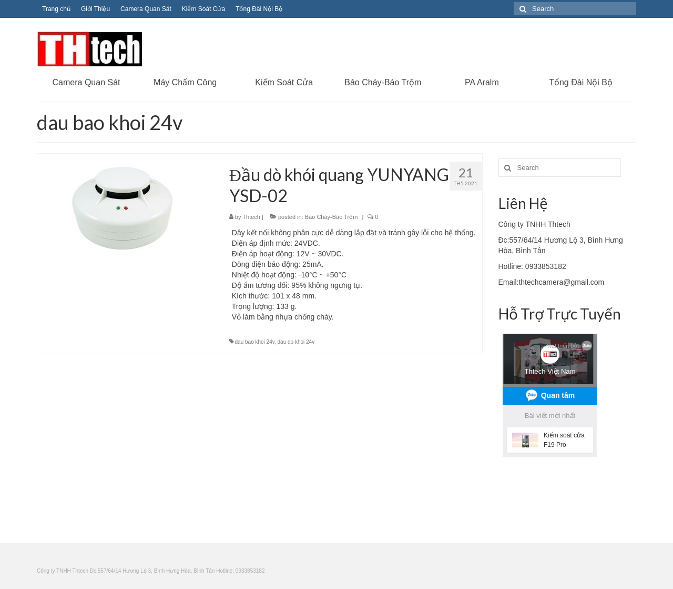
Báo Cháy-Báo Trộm (331, 217)
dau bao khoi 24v (254, 342)
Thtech (251, 217)
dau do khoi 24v (296, 342)
